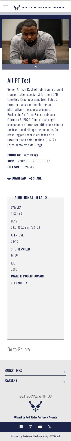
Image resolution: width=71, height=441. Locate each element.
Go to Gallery (18, 349)
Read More (18, 283)
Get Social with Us (35, 396)
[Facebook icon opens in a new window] (21, 427)
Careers (11, 380)
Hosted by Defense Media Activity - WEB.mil (35, 436)
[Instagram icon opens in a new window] (30, 427)
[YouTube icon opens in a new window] (40, 427)
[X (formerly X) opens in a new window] (50, 427)
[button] (5, 7)
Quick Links (13, 370)
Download (16, 178)
